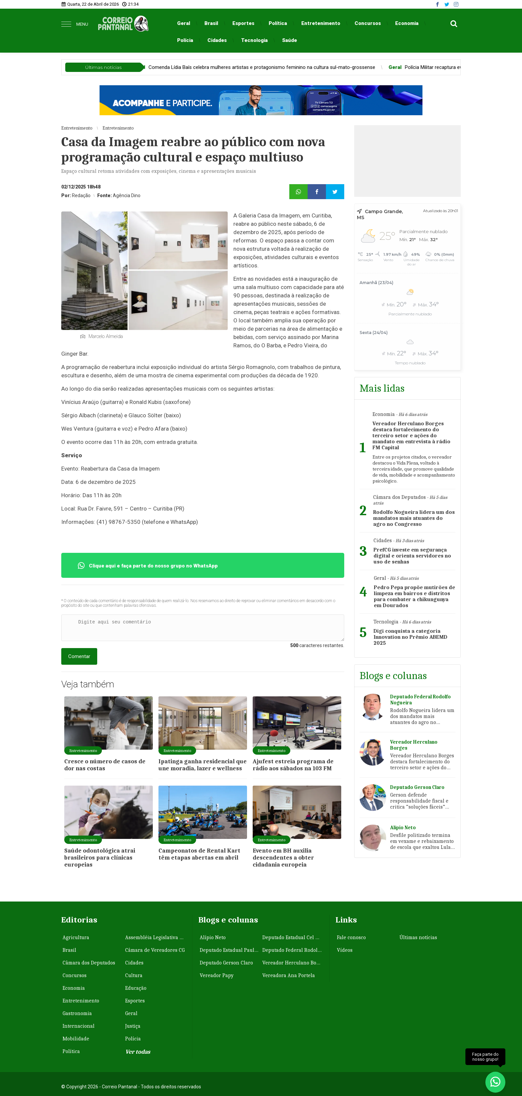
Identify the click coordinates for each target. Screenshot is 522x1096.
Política (278, 23)
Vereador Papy (217, 975)
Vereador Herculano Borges (293, 963)
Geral (183, 23)
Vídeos (345, 950)
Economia (406, 23)
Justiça (132, 1026)
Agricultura (76, 937)
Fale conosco (351, 937)
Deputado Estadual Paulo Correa (230, 950)
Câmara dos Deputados (89, 963)
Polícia (185, 40)
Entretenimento (320, 23)
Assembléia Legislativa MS (155, 937)
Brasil (211, 23)
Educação (135, 988)
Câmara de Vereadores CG (155, 950)
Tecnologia (254, 40)
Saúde (289, 40)
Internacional (79, 1026)
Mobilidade (76, 1039)
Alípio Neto (213, 937)
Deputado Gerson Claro (226, 963)
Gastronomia (77, 1013)
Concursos (368, 23)
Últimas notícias (418, 937)
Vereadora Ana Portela (288, 975)
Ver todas (137, 1051)
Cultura (133, 975)
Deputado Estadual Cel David (293, 937)
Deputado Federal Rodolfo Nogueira (293, 950)
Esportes (243, 23)
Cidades (217, 40)
